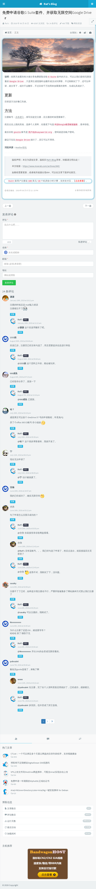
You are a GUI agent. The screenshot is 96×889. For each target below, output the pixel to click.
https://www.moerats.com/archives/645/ (41, 166)
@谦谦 (21, 327)
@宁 (20, 477)
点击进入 (19, 117)
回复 (12, 314)
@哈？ (21, 441)
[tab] (16, 738)
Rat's (7, 23)
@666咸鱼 (22, 399)
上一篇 (8, 205)
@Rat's (21, 550)
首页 (8, 32)
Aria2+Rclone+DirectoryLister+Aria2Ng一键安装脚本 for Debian (39, 790)
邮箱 (5, 259)
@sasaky (22, 612)
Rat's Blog (51, 159)
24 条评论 (53, 23)
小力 (12, 506)
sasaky (13, 583)
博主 (25, 320)
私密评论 (82, 242)
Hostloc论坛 (21, 147)
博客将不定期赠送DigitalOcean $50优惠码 (30, 762)
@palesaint (23, 687)
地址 (4, 270)
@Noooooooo (24, 651)
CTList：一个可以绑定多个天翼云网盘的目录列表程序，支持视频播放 (44, 753)
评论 (5, 219)
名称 (5, 247)
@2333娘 (22, 363)
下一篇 (88, 205)
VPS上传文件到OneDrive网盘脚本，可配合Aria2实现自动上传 (39, 772)
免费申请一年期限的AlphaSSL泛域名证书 (30, 781)
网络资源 (78, 23)
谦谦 (12, 296)
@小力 (21, 532)
